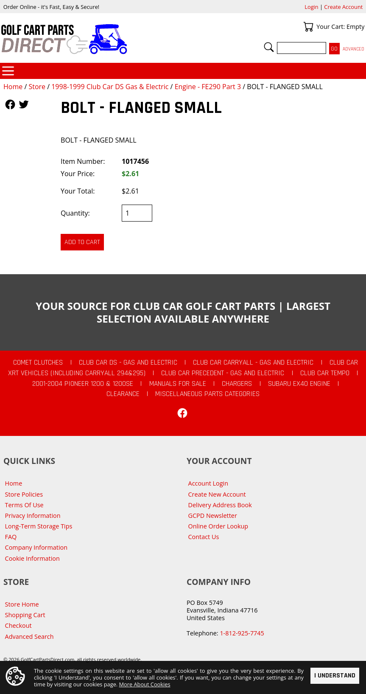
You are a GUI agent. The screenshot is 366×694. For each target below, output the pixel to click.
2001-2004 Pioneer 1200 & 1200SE (82, 383)
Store (36, 86)
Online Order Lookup (218, 526)
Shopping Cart (25, 615)
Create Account (343, 7)
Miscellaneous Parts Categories (207, 394)
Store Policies (24, 494)
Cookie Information (32, 558)
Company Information (36, 547)
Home (12, 86)
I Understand (334, 675)
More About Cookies (144, 684)
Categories (8, 71)
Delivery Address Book (220, 505)
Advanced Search (29, 636)
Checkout (18, 625)
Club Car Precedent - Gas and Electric (222, 373)
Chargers (237, 383)
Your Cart (308, 27)
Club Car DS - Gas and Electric (128, 362)
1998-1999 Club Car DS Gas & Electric (109, 86)
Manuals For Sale (177, 383)
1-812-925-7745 (242, 633)
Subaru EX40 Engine (299, 383)
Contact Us (203, 537)
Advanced (353, 49)
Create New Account (217, 494)
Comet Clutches (38, 362)
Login (311, 7)
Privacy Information (33, 515)
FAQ (11, 537)
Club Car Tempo (324, 373)
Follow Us (10, 104)
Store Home (22, 604)
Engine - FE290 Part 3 (208, 86)
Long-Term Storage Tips (39, 526)
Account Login (208, 483)
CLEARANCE (123, 394)
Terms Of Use (24, 505)
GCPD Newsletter (212, 515)
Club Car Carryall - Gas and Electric (253, 362)
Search (269, 47)
